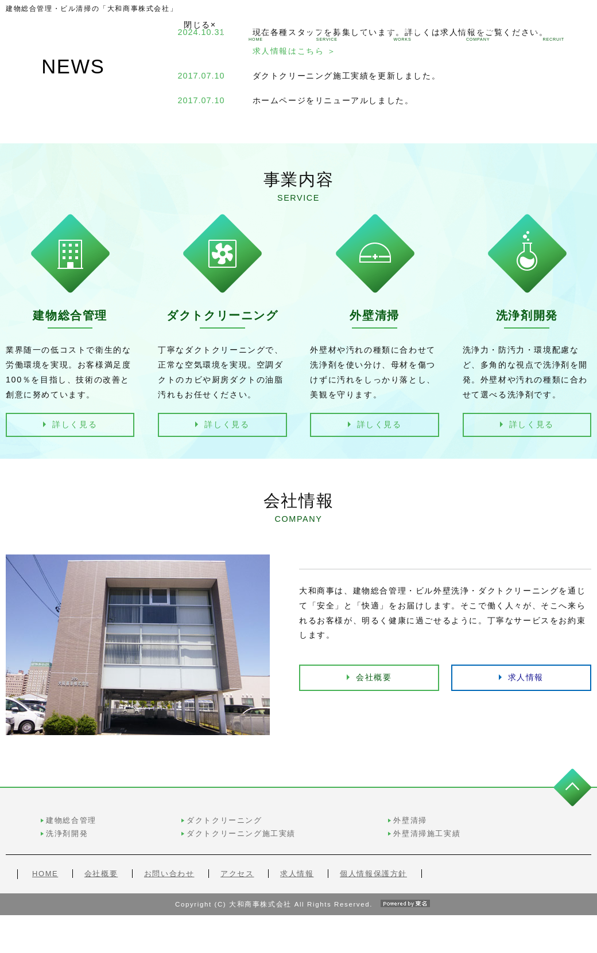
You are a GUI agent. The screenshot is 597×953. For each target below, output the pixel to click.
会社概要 (373, 728)
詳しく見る (74, 424)
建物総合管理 (249, 827)
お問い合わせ (169, 880)
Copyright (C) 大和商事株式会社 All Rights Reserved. (298, 941)
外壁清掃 (481, 827)
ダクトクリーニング (359, 827)
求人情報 (553, 33)
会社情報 (478, 33)
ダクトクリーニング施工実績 (376, 840)
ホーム (255, 33)
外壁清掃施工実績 (498, 840)
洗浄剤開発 (245, 840)
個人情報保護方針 (373, 880)
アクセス (237, 880)
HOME (45, 880)
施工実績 (402, 33)
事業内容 (327, 33)
